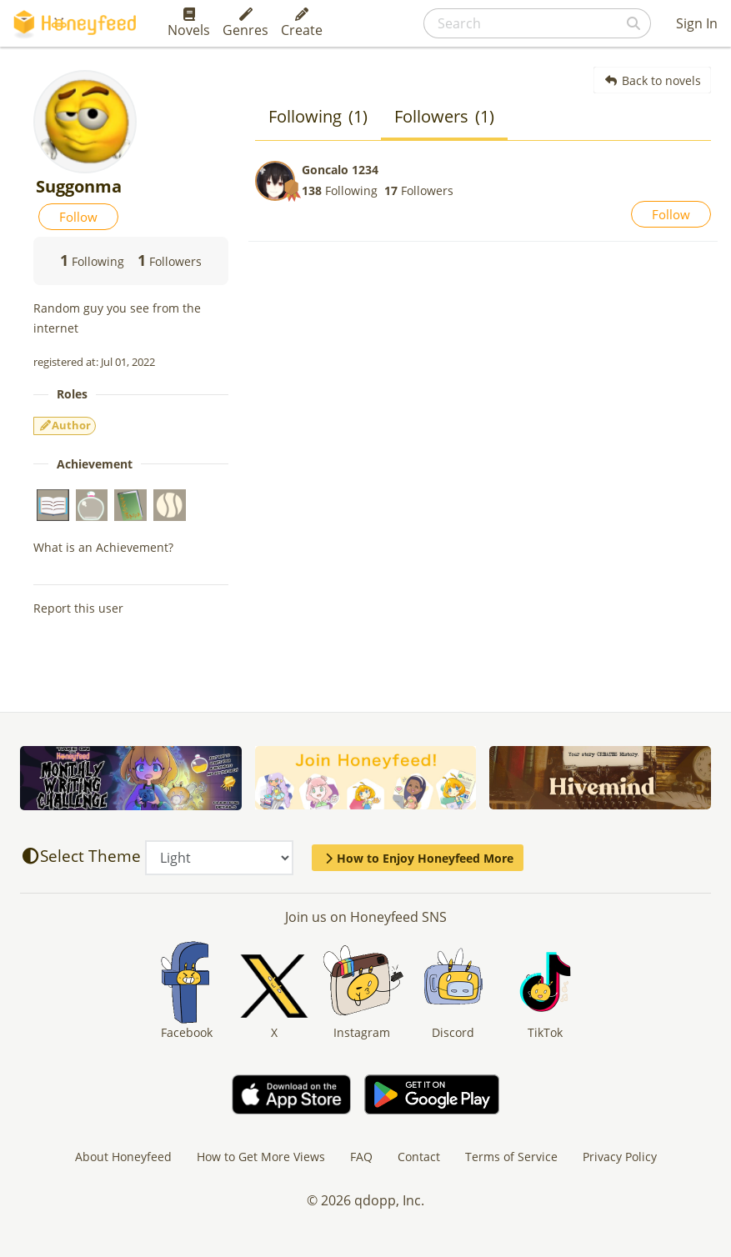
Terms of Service (511, 1156)
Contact (419, 1156)
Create (302, 23)
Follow (78, 216)
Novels (189, 23)
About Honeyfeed (123, 1156)
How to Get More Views (261, 1156)
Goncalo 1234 (340, 170)
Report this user (78, 608)
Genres (245, 23)
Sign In (697, 23)
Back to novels (652, 80)
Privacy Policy (620, 1156)
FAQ (361, 1156)
